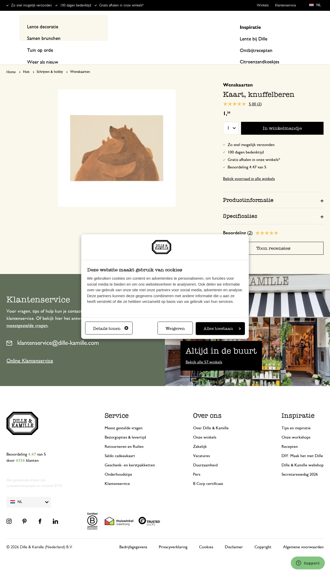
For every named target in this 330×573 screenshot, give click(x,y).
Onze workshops (296, 427)
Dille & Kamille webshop (303, 455)
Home (11, 62)
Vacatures (201, 446)
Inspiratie (282, 47)
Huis (26, 62)
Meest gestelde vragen (124, 418)
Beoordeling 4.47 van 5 (247, 157)
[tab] (273, 190)
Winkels (263, 5)
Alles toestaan (222, 328)
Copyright (262, 537)
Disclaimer (234, 537)
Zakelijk (200, 436)
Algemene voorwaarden (303, 537)
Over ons (207, 405)
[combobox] (162, 26)
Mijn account (304, 26)
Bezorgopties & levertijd (125, 427)
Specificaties (240, 206)
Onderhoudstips (118, 464)
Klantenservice (285, 5)
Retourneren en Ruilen (124, 436)
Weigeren (175, 328)
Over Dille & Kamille (211, 418)
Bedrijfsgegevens (133, 537)
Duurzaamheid (205, 455)
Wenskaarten (80, 62)
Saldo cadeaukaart (120, 446)
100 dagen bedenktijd (75, 5)
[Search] (219, 26)
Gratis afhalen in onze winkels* (121, 5)
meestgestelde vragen (27, 315)
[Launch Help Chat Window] (308, 563)
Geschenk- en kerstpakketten (130, 455)
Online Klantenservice (29, 351)
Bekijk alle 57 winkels (204, 352)
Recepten (315, 47)
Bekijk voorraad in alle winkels (249, 169)
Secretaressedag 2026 (300, 464)
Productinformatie (248, 190)
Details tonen (110, 328)
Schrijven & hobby (50, 62)
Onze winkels (204, 427)
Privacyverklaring (173, 537)
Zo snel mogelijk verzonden (31, 5)
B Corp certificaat (208, 474)
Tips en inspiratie (296, 418)
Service (117, 405)
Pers (196, 464)
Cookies (206, 537)
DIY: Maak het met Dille (302, 446)
